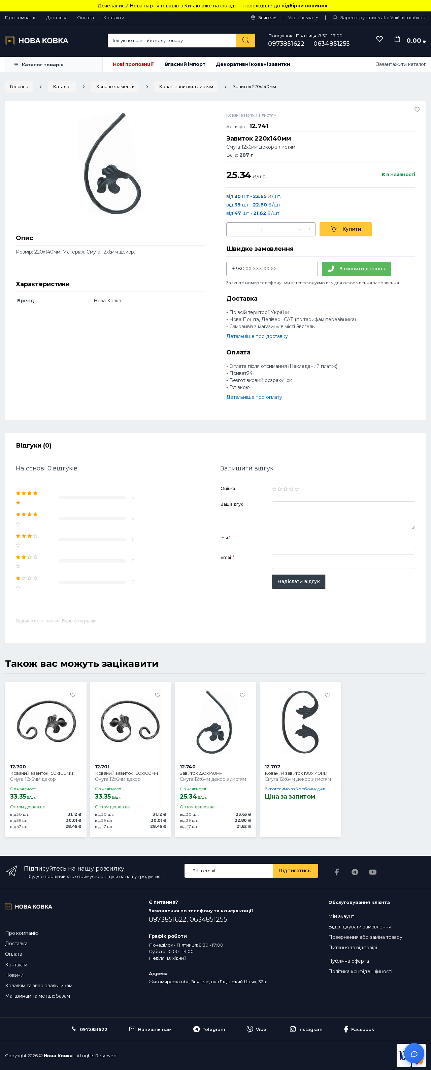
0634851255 (331, 43)
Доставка (57, 17)
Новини (14, 975)
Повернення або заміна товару (365, 937)
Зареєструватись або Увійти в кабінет (379, 17)
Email (227, 557)
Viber (257, 1029)
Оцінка (228, 488)
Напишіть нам (150, 1029)
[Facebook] (336, 872)
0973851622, (169, 919)
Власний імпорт (185, 64)
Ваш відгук (232, 504)
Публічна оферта (348, 961)
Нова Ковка (58, 1055)
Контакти (113, 17)
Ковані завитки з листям (186, 86)
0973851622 (286, 43)
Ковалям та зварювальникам (38, 986)
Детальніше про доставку (257, 336)
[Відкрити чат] (414, 1053)
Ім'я (225, 537)
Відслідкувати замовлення (359, 927)
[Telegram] (354, 872)
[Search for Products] (172, 40)
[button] (303, 17)
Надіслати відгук (298, 581)
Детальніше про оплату (254, 397)
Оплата (85, 17)
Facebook (359, 1029)
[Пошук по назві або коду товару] (245, 40)
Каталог (62, 86)
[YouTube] (373, 872)
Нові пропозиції (133, 64)
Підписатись (294, 871)
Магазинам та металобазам (37, 996)
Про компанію (21, 17)
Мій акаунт (341, 916)
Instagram (306, 1029)
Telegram (209, 1029)
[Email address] (229, 871)
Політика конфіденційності (360, 971)
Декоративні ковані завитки (253, 64)
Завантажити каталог (401, 64)
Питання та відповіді (352, 948)
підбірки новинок (307, 6)
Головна (19, 86)
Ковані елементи (115, 86)
